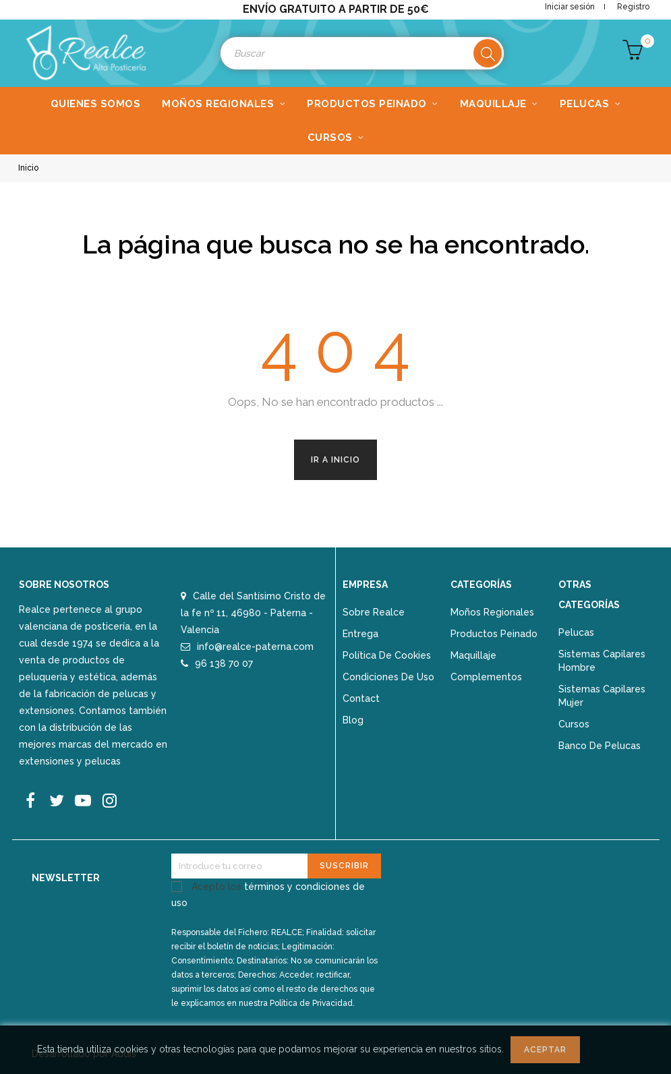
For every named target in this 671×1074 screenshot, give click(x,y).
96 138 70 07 (224, 663)
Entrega (360, 633)
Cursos (573, 724)
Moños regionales (492, 612)
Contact (361, 698)
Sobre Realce (374, 612)
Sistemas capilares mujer (601, 696)
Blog (353, 720)
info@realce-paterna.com (255, 646)
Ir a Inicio (335, 460)
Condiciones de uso (388, 677)
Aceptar (545, 1049)
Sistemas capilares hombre (601, 661)
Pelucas (576, 632)
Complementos (486, 677)
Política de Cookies (387, 655)
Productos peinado (493, 633)
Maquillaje (473, 655)
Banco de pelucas (599, 745)
